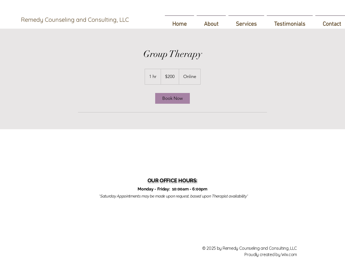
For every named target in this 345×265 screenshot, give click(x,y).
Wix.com (289, 254)
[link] (172, 98)
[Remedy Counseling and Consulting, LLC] (77, 19)
